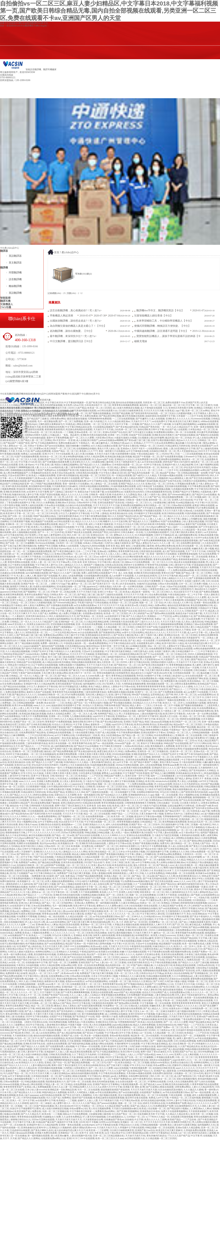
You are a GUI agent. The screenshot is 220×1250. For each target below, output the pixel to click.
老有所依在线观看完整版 (115, 624)
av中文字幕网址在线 (97, 481)
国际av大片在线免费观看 (137, 562)
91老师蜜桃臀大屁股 (125, 454)
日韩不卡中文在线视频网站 (102, 811)
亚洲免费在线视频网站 (170, 459)
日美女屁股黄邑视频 (109, 881)
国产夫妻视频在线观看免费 (56, 462)
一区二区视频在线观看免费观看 (36, 551)
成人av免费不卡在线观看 (121, 575)
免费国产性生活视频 (47, 546)
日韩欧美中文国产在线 (198, 586)
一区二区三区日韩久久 (162, 592)
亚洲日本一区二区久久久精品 (115, 979)
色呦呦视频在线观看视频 (22, 470)
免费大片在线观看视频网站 (174, 1111)
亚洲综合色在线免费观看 (138, 835)
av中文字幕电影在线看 (137, 451)
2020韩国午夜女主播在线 (71, 913)
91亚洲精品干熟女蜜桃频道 (97, 711)
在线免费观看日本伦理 (146, 459)
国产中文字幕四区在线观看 (57, 854)
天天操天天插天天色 (135, 1135)
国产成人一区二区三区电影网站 (57, 903)
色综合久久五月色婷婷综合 (186, 784)
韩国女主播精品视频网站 (66, 464)
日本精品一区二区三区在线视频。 (107, 900)
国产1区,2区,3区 (180, 924)
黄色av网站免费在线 (165, 546)
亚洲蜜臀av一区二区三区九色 (163, 922)
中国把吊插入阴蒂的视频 (119, 470)
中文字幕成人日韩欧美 (84, 786)
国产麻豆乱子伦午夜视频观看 (83, 670)
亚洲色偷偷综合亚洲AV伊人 (98, 635)
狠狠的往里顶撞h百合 (74, 678)
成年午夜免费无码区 (142, 1079)
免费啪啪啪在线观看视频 (155, 970)
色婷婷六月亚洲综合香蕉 (41, 887)
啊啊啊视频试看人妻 (29, 467)
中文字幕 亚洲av (81, 724)
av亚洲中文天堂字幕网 (38, 492)
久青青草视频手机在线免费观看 (126, 548)
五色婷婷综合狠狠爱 (20, 1130)
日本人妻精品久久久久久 (70, 565)
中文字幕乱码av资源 (35, 670)
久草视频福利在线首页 (40, 473)
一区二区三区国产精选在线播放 (38, 1106)
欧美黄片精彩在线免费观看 (137, 767)
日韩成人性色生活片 (43, 719)
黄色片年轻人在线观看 (203, 878)
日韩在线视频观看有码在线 (158, 492)
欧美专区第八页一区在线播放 (190, 746)
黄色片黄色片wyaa (169, 762)
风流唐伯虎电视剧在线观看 (79, 429)
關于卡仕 (163, 89)
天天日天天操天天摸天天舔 (144, 1089)
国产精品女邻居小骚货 (152, 849)
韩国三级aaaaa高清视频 (156, 721)
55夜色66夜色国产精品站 (116, 705)
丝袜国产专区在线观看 (140, 435)
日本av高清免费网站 (164, 443)
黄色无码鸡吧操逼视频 (51, 405)
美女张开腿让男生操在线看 (45, 1041)
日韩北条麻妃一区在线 (132, 532)
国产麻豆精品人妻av (29, 667)
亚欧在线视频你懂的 (28, 578)
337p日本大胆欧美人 (170, 792)
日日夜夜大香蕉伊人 (190, 803)
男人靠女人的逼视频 (187, 781)
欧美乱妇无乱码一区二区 (200, 822)
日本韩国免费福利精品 (188, 1071)
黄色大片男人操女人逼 (108, 448)
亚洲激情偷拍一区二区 (106, 654)
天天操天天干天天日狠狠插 (55, 410)
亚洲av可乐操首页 (159, 689)
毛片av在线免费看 (207, 554)
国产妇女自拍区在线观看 (87, 835)
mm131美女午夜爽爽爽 (148, 581)
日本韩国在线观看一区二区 (125, 464)
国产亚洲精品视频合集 (125, 908)
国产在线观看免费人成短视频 (60, 1046)
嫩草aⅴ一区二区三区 (81, 583)
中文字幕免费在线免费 (199, 486)
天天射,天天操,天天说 (19, 451)
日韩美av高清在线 (114, 565)
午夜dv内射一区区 (31, 581)
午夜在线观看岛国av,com (88, 841)
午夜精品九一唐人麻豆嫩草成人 (94, 443)
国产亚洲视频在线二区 (201, 973)
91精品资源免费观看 (142, 559)
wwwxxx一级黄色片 (130, 957)
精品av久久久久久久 (186, 440)
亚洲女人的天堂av (100, 1000)
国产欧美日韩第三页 (169, 987)
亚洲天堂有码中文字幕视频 (141, 1014)
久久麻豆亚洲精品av (15, 418)
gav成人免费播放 (119, 1076)
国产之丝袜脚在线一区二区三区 (145, 887)
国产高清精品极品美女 (45, 559)
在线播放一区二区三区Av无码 (188, 1073)
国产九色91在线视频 (204, 1081)
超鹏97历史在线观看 (194, 957)
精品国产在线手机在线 (170, 481)
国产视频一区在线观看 (107, 878)
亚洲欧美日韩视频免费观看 (88, 608)
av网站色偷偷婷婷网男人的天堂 (148, 911)
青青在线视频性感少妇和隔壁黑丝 (108, 519)
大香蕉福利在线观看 (189, 835)
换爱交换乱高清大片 (107, 751)
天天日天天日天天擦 (154, 410)
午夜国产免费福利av (46, 470)
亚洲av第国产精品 (55, 792)
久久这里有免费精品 (154, 873)
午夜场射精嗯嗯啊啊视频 (58, 519)
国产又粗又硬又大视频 (45, 884)
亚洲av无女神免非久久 (35, 619)
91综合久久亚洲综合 (93, 705)
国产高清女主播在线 (128, 446)
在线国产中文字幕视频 (60, 1016)
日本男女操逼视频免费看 (104, 497)
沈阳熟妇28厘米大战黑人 (37, 435)
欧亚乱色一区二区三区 (168, 719)
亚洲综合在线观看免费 (102, 992)
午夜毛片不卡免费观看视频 (34, 716)
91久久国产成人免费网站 (45, 613)
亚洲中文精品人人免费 (21, 600)
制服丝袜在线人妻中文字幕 (93, 470)
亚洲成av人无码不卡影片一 (133, 448)
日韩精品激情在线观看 (117, 529)
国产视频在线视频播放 (100, 413)
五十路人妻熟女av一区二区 (13, 446)
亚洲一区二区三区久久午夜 (23, 459)
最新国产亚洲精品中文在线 (70, 559)
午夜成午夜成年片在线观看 (66, 478)
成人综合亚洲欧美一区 (186, 865)
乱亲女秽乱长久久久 (80, 462)
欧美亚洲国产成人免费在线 (27, 1111)
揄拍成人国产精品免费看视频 (86, 738)
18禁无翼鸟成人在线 (143, 651)
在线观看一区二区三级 (120, 981)
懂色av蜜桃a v (210, 443)
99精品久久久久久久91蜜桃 (199, 859)
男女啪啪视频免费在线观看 (115, 800)
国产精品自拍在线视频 (14, 686)
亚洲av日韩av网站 (63, 554)
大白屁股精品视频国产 (104, 427)
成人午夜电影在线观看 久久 (153, 408)
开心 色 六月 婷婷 (120, 922)
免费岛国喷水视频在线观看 (120, 692)
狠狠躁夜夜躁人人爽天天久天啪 (39, 608)
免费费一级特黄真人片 (51, 643)
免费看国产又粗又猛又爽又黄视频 (74, 873)
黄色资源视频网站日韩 (201, 605)
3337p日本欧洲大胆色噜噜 (152, 524)
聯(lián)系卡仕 (41, 23)
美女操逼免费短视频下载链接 (90, 537)
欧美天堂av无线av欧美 (63, 473)
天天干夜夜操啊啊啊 (88, 892)
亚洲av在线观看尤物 (208, 535)
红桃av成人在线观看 (193, 510)
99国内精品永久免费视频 (186, 567)
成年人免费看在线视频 (179, 537)
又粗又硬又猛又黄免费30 (192, 738)
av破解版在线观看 (206, 424)
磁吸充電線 (140, 341)
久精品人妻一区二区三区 (44, 675)
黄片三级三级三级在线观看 (61, 657)
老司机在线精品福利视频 (153, 1100)
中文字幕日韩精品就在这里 (78, 427)
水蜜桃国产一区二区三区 (106, 846)
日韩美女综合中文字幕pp (87, 657)
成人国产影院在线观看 (173, 551)
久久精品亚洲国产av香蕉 (170, 905)
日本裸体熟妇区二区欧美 (88, 735)
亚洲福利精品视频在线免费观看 (89, 968)
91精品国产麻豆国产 (46, 1122)
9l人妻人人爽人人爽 (26, 575)
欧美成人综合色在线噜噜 (177, 973)
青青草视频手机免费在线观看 (189, 933)
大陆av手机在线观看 (176, 586)
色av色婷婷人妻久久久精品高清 (21, 1068)
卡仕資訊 (144, 89)
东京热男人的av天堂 (73, 405)
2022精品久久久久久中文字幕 (147, 703)
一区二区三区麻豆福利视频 (206, 1060)
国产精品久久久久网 (165, 876)
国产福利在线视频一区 (168, 597)
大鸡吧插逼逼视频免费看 (133, 684)
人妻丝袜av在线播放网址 (192, 987)
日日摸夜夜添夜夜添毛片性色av (57, 556)
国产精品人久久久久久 (96, 700)
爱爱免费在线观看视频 (201, 979)
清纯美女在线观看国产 (202, 446)
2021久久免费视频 (45, 502)
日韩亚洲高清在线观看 (87, 473)
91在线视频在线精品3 (171, 1035)
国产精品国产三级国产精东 (16, 443)
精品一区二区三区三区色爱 (116, 887)
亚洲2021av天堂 (22, 765)
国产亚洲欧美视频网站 (128, 1111)
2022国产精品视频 (121, 413)
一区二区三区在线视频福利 (42, 754)
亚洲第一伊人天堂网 (118, 435)
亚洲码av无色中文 (173, 813)
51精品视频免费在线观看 (45, 524)
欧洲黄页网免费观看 (13, 594)
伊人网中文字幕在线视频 (123, 781)
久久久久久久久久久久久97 (46, 832)
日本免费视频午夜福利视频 (144, 481)
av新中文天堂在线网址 (111, 556)
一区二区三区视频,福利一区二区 (199, 497)
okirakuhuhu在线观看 (165, 781)
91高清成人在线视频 (67, 778)
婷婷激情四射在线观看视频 (115, 841)
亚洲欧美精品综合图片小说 (103, 838)
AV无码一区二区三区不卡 (191, 697)
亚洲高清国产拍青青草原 (141, 619)
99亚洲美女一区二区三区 (152, 892)
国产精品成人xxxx (165, 865)
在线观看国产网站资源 (197, 678)
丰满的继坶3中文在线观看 (127, 1043)
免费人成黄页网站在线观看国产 (96, 573)
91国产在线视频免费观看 (26, 456)
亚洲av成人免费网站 (81, 519)
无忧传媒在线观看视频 (175, 486)
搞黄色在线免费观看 (57, 1043)
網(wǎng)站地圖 (26, 23)
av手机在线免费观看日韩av (106, 916)
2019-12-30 (198, 331)
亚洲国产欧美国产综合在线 (124, 611)
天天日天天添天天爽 (39, 1073)
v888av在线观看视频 (10, 648)
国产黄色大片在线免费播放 (202, 846)
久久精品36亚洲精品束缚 (96, 621)
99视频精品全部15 (91, 1041)
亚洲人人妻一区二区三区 (43, 562)
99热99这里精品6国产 (14, 654)
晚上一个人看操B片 (15, 616)
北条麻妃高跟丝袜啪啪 (32, 767)
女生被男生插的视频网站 (184, 424)
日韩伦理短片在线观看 (25, 421)
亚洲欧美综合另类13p (106, 1022)
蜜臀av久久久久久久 (124, 535)
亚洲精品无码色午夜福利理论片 (82, 681)
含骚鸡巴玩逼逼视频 (147, 583)
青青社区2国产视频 (170, 573)
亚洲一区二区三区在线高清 (205, 629)
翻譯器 (27, 89)
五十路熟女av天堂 (166, 1030)
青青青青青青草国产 (13, 1087)
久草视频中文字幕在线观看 (131, 1127)
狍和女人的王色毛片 (152, 600)
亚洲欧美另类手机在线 (98, 987)
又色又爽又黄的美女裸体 (182, 532)
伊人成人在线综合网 (202, 437)
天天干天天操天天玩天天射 (99, 665)
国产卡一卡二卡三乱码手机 (51, 532)
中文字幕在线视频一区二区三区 (100, 822)
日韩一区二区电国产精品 (12, 537)
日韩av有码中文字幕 (86, 502)
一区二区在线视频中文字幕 (122, 792)
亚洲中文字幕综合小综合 (167, 938)
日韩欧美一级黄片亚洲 (100, 494)
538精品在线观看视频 (188, 640)
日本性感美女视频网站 (51, 629)
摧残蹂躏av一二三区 (71, 627)
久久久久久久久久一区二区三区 (123, 913)
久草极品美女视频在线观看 (126, 924)
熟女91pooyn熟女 (62, 548)
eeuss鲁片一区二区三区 (81, 970)
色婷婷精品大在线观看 (98, 597)
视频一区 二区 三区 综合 (151, 602)
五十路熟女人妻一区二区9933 (175, 711)
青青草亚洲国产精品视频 (183, 727)
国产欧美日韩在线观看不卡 (155, 665)
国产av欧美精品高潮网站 (63, 841)
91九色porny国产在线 (102, 459)
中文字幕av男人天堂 (66, 562)
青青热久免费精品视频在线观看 (67, 711)
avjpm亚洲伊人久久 (181, 1060)
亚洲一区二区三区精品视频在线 (108, 1135)
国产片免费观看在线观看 (170, 692)
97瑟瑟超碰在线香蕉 (202, 565)
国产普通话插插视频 (139, 529)
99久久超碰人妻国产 (50, 627)
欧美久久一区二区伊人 (174, 703)
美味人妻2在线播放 (15, 1016)
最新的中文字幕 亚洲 (67, 1122)
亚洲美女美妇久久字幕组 (178, 629)
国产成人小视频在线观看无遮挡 (72, 884)
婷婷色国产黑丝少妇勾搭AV (176, 462)
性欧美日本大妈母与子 (61, 808)
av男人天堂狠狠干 (9, 467)
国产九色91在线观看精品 (52, 1038)
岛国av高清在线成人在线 (137, 746)
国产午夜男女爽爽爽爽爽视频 (151, 540)
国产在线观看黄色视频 (171, 456)
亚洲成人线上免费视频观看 (37, 1087)
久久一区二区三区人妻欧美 (153, 537)
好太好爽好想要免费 (133, 556)
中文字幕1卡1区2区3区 (30, 462)
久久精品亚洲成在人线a (40, 416)
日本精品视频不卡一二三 (187, 651)
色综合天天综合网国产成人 (105, 757)
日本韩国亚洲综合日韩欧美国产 (90, 1071)
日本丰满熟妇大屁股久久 (158, 727)
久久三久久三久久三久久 (206, 686)
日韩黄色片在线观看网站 (194, 481)
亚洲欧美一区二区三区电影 (19, 524)
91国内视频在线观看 (195, 513)
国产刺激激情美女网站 (110, 632)
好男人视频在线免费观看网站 (59, 881)
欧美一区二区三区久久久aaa (118, 911)
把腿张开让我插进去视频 (86, 638)
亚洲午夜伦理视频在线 (68, 475)
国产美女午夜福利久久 (23, 819)
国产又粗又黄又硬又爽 (78, 922)
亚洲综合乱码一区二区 (102, 535)
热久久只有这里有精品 (16, 835)
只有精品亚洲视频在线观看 (67, 857)
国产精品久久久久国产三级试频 (155, 424)
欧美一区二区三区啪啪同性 (197, 1027)
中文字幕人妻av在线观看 (165, 832)
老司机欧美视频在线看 (187, 657)
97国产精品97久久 (135, 519)
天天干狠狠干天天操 (50, 992)
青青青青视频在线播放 (128, 822)
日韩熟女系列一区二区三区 (63, 594)
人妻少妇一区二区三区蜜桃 (113, 962)
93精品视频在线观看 (35, 1081)
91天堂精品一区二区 (143, 857)
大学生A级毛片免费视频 (86, 881)
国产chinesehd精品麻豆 (179, 494)
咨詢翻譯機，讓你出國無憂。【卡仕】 (72, 331)
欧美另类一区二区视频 (122, 816)
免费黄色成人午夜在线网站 (81, 1022)
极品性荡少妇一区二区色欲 (178, 437)
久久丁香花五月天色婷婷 (84, 1054)
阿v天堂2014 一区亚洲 (64, 440)
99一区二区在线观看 (186, 432)
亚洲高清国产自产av (88, 962)
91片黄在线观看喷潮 (80, 867)
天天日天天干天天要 (134, 594)
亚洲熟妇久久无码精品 (67, 951)
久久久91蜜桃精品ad (182, 976)
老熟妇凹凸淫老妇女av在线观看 (173, 979)
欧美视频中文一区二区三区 (30, 881)
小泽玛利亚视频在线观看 (33, 1097)
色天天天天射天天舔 (62, 878)
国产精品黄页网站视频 (110, 416)
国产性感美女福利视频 (121, 884)
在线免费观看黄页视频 (160, 648)
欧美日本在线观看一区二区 (189, 546)
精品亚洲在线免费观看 (81, 1051)
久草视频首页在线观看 (63, 527)
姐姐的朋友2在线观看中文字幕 (160, 416)
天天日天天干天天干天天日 (34, 827)
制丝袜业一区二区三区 (51, 456)
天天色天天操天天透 (104, 454)
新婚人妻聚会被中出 (44, 611)
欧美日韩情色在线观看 (173, 513)
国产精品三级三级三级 (88, 594)
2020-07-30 (100, 315)
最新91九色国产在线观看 (39, 692)
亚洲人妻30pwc (26, 464)
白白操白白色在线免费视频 (78, 505)
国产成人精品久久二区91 (155, 1008)
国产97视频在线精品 (134, 984)
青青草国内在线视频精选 (189, 1014)
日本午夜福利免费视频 (55, 681)
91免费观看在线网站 (164, 432)
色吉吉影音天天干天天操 (186, 592)
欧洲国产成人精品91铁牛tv (118, 559)
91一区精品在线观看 (122, 475)
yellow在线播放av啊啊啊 (111, 440)
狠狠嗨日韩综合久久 (20, 1119)
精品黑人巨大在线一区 (171, 716)
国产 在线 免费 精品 (65, 876)
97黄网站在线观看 (157, 1081)
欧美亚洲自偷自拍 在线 (121, 513)
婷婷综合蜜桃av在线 (43, 795)
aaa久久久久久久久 (185, 1068)
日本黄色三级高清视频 (195, 954)
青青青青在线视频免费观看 (125, 405)
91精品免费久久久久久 (36, 697)
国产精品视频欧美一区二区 (40, 481)
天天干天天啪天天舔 (86, 592)
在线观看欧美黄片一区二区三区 (129, 527)
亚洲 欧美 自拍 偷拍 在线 (99, 805)
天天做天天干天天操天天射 (189, 662)
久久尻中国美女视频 (10, 505)
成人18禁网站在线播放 (182, 838)
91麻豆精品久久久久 (163, 946)
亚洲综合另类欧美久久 (49, 1027)
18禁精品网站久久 (192, 816)
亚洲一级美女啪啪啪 (203, 427)
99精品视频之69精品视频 (97, 832)
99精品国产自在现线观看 (28, 662)
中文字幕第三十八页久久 (61, 827)
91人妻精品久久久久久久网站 (73, 851)
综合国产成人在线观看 (176, 429)
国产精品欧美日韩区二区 (22, 1033)
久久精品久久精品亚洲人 (178, 1114)
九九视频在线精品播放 (81, 716)
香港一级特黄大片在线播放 (112, 451)
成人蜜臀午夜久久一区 (64, 1103)
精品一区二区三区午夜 (194, 716)
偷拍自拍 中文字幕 (19, 805)
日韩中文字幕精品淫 (164, 535)
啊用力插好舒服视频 (173, 867)
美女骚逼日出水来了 (164, 870)
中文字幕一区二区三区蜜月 (199, 405)
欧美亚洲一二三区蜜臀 (97, 1130)
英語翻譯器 (15, 256)
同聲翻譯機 (15, 272)
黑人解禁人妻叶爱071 (203, 665)
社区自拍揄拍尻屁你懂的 (119, 989)
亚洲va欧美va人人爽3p (47, 924)
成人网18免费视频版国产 (15, 473)
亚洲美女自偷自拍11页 (38, 624)
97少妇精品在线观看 (10, 730)
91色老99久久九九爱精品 (124, 494)
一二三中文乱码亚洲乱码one (62, 632)
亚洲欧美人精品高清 (68, 540)
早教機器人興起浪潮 (61, 315)
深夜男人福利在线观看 (32, 505)
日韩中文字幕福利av (32, 849)
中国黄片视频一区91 (78, 1025)
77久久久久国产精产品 (149, 497)
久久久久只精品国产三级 (45, 621)
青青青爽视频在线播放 (180, 665)
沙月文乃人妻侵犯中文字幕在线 (73, 513)
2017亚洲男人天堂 (34, 535)
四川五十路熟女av (30, 405)
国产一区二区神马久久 (132, 916)
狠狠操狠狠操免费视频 (172, 624)
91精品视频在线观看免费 (158, 976)
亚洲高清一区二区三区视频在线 (153, 751)
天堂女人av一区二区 (143, 1011)
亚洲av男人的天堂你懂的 (141, 919)
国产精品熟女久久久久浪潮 (40, 1019)
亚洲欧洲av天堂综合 (65, 502)
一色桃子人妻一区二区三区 (55, 508)
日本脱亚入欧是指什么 (173, 675)
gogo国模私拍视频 (65, 608)
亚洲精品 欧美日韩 (145, 781)
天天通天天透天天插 (43, 1014)
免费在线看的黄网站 (15, 692)
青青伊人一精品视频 (57, 797)
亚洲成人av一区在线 (141, 1033)
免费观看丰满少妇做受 (175, 681)
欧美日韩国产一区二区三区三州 (59, 448)
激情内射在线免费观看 (131, 1008)
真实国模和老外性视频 (40, 486)
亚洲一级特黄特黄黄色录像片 (90, 689)
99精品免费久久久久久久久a (87, 1087)
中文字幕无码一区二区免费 (64, 892)
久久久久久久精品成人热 (198, 700)
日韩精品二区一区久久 (21, 621)
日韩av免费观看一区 (200, 851)
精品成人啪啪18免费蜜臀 (84, 854)
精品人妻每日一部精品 (125, 467)
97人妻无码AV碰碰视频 (94, 1117)
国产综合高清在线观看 (190, 800)
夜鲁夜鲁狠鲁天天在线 (64, 416)
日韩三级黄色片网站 (153, 749)
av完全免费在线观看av (85, 605)
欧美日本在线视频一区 (60, 743)
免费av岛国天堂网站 (13, 670)
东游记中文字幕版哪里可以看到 (25, 1108)
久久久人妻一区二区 (77, 413)
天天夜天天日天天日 (130, 681)
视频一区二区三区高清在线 (111, 784)
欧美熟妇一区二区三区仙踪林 (123, 602)
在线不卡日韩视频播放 (131, 859)
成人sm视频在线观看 (136, 646)
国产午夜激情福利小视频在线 (150, 808)
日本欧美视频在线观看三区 (67, 1014)
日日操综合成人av (114, 767)
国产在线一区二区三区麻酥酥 (20, 543)
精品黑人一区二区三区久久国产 (44, 973)
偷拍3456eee (92, 646)
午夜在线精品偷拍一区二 (149, 454)
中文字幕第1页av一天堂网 (186, 667)
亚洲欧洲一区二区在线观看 (188, 735)
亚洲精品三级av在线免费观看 (182, 608)
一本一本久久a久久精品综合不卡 (176, 427)
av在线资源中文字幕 (20, 527)
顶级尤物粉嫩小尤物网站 (77, 446)
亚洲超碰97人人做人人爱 (56, 1051)
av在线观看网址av (114, 492)
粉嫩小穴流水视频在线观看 (133, 951)
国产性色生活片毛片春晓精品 (190, 827)
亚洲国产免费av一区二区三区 (171, 841)
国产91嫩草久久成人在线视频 (150, 418)
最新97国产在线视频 (196, 524)
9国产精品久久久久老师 (33, 1046)
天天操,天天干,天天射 (105, 770)
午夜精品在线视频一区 (152, 681)
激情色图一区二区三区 (159, 500)
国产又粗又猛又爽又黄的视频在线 (19, 546)
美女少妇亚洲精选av (111, 735)
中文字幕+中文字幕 (163, 919)
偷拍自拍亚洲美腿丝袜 (178, 605)
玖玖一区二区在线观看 (89, 1089)
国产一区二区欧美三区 (164, 657)
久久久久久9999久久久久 (22, 816)
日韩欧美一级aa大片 (22, 908)
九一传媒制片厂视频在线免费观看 (168, 700)
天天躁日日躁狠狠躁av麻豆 (125, 1108)
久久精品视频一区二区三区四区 (19, 597)
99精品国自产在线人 (175, 678)
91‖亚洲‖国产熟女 (80, 619)
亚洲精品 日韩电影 (203, 408)
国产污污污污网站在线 (200, 743)
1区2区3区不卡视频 (88, 1122)
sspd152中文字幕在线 (103, 716)
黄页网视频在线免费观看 (130, 510)
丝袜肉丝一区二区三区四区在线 (112, 786)
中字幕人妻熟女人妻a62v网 (66, 800)
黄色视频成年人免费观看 (162, 746)
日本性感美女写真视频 (90, 773)
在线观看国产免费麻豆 (25, 540)
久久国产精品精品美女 (189, 1046)
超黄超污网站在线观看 (203, 505)
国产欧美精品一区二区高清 (90, 616)
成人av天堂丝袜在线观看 (149, 462)
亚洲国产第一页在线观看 (26, 900)
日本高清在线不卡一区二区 (98, 405)
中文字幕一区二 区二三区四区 (44, 708)
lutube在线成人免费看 (36, 654)
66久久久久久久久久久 (137, 608)
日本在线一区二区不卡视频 (166, 705)
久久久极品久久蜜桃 (193, 1089)
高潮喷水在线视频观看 (27, 843)
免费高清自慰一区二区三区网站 (202, 959)
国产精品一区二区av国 (63, 835)
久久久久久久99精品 (10, 405)
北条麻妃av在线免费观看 (12, 573)
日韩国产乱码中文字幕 (42, 651)
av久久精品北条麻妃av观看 (104, 446)
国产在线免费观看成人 (130, 600)
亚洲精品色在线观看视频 (59, 732)
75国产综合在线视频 (43, 857)
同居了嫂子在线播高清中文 (100, 508)
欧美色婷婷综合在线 (122, 865)
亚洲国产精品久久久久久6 (131, 483)
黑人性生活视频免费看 (100, 1025)
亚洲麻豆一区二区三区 (131, 1122)
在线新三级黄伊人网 (194, 581)
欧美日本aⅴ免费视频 (22, 705)
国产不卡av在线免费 (153, 654)
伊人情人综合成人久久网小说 (178, 602)
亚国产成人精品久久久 (118, 740)
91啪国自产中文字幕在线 (203, 911)
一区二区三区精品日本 (175, 654)
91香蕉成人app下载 (174, 410)
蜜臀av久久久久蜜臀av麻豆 (109, 905)
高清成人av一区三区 (180, 1133)
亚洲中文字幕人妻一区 (11, 784)
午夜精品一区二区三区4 (38, 841)
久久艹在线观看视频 (143, 884)
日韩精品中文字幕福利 (86, 730)
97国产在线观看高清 (13, 867)
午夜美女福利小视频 (98, 703)
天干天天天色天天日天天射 (102, 797)
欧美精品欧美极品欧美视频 (118, 456)
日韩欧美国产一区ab (155, 586)
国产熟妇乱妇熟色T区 (34, 797)
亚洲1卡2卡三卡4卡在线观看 (56, 454)
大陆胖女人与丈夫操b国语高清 (18, 611)
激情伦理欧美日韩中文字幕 (151, 429)
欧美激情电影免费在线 (202, 711)
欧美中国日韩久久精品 (173, 643)
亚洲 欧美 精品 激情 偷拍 (118, 546)
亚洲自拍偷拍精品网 (13, 797)
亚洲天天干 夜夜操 (202, 778)
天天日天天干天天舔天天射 (93, 740)
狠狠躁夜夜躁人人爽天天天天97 (155, 924)
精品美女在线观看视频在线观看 (189, 562)
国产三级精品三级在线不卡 (63, 492)
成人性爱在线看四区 (54, 811)
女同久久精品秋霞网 (94, 456)
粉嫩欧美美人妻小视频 (203, 548)
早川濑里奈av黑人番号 (157, 900)
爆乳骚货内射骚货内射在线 (190, 884)
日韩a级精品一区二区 (150, 822)
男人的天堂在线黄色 (125, 583)
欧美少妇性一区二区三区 (108, 749)
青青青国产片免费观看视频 (58, 721)
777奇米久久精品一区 (158, 1117)
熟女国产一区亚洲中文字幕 (100, 954)
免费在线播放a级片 (67, 443)
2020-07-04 (114, 315)
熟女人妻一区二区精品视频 (87, 827)
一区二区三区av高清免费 (188, 619)
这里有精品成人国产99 (162, 694)
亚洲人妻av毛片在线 (101, 865)
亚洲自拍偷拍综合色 (166, 1025)
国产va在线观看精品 (10, 716)
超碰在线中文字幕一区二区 (88, 887)
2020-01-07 (198, 310)
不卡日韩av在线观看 (109, 1008)
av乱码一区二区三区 (81, 849)
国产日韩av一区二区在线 (12, 659)
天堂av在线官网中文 (18, 475)
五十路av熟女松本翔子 (172, 581)
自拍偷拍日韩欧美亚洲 (164, 1068)
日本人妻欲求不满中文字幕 (142, 719)
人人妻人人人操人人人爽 (158, 519)
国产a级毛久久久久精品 (144, 475)
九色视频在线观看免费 (182, 489)
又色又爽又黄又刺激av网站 (54, 673)
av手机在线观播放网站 (97, 981)
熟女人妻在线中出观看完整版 (182, 1125)
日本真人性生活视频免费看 (180, 1081)
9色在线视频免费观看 (172, 497)
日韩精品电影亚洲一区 (22, 483)
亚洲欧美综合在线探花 (49, 824)
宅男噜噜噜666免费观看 (99, 418)
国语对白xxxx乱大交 (148, 611)
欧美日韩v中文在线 (94, 559)
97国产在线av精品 (99, 819)
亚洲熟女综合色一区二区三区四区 (180, 635)
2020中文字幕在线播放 (17, 754)
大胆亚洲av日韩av (104, 437)
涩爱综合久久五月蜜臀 (126, 508)
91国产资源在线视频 (50, 494)
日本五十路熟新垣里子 (125, 462)
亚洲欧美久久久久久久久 (178, 418)
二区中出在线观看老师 (110, 670)
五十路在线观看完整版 (83, 732)
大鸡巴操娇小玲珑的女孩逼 (142, 1046)
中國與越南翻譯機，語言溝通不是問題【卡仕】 (161, 331)
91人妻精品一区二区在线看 (104, 483)
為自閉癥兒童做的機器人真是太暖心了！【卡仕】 (78, 326)
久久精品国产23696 (177, 927)
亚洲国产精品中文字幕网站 (186, 492)
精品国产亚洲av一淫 (170, 473)
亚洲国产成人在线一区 (102, 659)
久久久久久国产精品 (82, 548)
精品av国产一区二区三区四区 (193, 575)
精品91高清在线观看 (69, 924)
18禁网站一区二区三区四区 (106, 957)
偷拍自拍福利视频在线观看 (46, 1035)
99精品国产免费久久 (114, 776)
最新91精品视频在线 (167, 1046)
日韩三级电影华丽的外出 (113, 657)
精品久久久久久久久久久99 (74, 494)
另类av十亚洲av (35, 446)
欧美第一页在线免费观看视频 (63, 897)
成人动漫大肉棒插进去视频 (126, 408)
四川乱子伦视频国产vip (65, 510)
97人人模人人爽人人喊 (117, 689)
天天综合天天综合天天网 (126, 524)
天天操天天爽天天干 (143, 933)
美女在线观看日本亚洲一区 (106, 727)
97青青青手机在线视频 (156, 565)
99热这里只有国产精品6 (68, 567)
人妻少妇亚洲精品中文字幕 (182, 448)
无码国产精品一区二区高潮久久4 (137, 870)
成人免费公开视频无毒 (70, 613)
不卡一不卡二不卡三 (117, 778)
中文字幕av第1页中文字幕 (117, 1033)
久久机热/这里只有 (163, 965)
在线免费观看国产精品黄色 (32, 732)
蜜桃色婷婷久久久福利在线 (19, 884)
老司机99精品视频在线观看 (21, 778)
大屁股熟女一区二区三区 (164, 708)
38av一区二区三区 (156, 646)
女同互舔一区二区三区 (57, 970)
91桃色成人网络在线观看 (78, 424)
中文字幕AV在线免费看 (192, 759)
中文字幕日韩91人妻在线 (152, 913)
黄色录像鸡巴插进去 (101, 762)
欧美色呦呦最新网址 (10, 689)
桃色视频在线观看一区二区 (160, 684)
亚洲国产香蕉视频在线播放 (145, 843)
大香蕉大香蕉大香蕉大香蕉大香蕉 (94, 754)
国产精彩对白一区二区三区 (127, 665)
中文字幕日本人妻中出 (46, 565)
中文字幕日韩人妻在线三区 (111, 562)
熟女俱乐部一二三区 (54, 703)
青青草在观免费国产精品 (165, 559)
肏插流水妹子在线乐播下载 (91, 492)
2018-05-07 (85, 315)
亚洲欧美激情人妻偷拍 (72, 667)
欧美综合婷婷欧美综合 (86, 719)
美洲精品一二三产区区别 (50, 589)
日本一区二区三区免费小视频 (193, 583)
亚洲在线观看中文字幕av (153, 732)
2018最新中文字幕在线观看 (147, 513)
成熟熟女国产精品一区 (84, 749)
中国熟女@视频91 (172, 949)
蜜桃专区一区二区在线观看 (101, 1019)
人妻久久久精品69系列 (203, 1087)
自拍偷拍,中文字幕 (134, 1119)
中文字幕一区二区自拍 (76, 811)
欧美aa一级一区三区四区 (12, 786)
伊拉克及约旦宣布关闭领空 (197, 467)
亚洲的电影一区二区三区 (70, 621)
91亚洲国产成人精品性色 (28, 946)
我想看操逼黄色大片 (55, 1081)
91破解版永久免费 (51, 1117)
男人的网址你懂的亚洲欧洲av (170, 862)
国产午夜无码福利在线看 (12, 437)
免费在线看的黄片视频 (60, 789)
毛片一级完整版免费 (47, 421)
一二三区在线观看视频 (123, 418)
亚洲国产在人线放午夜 (32, 689)
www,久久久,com (42, 705)
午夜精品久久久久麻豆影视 (67, 651)
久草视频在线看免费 (185, 483)
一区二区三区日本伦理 (46, 513)
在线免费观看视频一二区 (98, 816)
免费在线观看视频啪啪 (208, 1041)
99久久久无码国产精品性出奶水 (122, 516)
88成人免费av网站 (104, 527)
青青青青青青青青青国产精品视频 (81, 1008)
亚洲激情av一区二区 (125, 716)
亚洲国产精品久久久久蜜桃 (179, 686)
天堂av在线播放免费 (78, 797)
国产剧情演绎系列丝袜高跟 (144, 413)
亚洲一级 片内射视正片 (95, 421)
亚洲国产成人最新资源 (165, 1071)
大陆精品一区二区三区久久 (138, 502)
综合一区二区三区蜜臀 (72, 700)
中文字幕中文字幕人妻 (24, 1122)
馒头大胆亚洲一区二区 (108, 662)
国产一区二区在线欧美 (124, 808)
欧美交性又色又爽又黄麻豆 (186, 421)
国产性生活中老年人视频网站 (77, 1095)
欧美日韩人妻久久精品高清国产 (129, 478)
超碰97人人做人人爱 (88, 1100)
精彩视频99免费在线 (180, 951)
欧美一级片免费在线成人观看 (121, 540)
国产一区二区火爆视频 (154, 859)
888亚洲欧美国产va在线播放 (50, 1008)
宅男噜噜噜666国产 (172, 816)
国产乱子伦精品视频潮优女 (44, 443)
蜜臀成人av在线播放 (31, 410)
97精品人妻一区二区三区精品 (155, 838)
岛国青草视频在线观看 (146, 819)
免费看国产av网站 (27, 862)
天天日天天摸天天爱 (172, 510)
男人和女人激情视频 (56, 413)
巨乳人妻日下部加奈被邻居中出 (125, 949)
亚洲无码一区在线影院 (98, 611)
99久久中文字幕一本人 (173, 887)
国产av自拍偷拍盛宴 (35, 437)
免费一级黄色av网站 (127, 497)
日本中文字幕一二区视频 (127, 424)
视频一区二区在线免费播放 (142, 895)
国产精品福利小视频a (177, 1108)
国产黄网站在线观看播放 (200, 730)
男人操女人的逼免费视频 (70, 575)
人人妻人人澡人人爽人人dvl (34, 730)
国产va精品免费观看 (41, 451)
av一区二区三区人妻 (187, 830)
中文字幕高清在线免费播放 (112, 1073)
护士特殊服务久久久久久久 (205, 1043)
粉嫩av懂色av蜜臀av (68, 989)
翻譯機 (44, 89)
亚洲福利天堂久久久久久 (164, 767)
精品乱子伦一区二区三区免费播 (108, 930)
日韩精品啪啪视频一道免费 (194, 473)
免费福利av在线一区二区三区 (120, 938)
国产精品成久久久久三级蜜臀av (95, 464)
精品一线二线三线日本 (86, 500)
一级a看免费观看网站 (97, 643)
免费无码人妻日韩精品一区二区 (175, 843)
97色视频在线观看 (152, 510)
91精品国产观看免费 (184, 968)
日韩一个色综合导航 (41, 911)
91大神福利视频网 (144, 535)
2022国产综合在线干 (94, 862)
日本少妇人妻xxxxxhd (62, 911)
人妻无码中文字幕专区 (148, 716)
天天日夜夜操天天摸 (57, 408)
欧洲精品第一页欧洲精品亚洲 (62, 1089)
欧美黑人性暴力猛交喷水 (196, 867)
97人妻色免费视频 (183, 797)
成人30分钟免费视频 (204, 1051)
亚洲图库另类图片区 (181, 1122)
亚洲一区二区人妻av (15, 529)
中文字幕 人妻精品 (100, 513)
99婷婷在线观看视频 (190, 719)
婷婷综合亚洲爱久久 (129, 846)
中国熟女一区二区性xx (186, 740)
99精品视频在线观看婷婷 (83, 662)
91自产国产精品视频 (144, 897)
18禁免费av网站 (58, 418)
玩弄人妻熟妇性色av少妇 (205, 892)
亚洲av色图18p (164, 724)
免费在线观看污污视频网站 (72, 665)
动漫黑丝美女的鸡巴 (134, 492)
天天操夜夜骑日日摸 (22, 1035)
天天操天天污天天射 (68, 740)
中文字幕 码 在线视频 (201, 1135)
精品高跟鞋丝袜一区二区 (139, 667)
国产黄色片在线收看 (187, 767)
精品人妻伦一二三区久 (141, 705)
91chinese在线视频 (200, 418)
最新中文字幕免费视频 (58, 437)
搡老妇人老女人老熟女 (65, 1005)
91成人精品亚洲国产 (208, 740)
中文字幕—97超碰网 (23, 559)
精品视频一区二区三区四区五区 (95, 475)
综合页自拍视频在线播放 (63, 537)
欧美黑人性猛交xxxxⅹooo (163, 935)
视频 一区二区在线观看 (166, 795)
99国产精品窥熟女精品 (44, 516)
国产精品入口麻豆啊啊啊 (12, 735)
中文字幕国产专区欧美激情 (111, 500)
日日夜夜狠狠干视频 (20, 521)
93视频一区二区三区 (94, 767)
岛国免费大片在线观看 (114, 608)
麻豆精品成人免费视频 (200, 924)
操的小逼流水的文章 (103, 908)
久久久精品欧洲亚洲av (119, 421)
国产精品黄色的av (20, 813)
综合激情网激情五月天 (186, 1106)
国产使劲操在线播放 (185, 435)
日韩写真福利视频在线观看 (83, 410)
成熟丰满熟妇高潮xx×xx (84, 1127)
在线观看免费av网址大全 (53, 1138)
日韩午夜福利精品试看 (137, 1133)
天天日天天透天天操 (170, 621)
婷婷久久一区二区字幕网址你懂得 (16, 570)
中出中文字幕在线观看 (30, 500)
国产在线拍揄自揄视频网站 (40, 529)
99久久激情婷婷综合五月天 (62, 616)
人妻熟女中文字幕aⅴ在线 (178, 646)
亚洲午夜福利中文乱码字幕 (114, 1046)
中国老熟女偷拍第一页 (53, 489)
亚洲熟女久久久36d (75, 792)
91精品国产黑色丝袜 (149, 427)
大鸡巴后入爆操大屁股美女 (117, 543)
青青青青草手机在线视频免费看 (67, 692)
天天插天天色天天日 (107, 1127)
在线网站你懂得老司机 (148, 792)
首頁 (56, 252)
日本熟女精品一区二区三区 (201, 429)
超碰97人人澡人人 (72, 589)
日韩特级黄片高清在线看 (122, 621)
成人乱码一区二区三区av (86, 556)
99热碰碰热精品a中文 (93, 589)
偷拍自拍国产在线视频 (27, 629)
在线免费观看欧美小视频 (151, 678)
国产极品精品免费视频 (49, 862)
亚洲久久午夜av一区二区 (110, 592)
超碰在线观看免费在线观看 (88, 640)
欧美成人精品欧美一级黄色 (136, 592)
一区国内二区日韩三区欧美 (75, 819)
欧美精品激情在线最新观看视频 (182, 540)
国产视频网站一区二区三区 (36, 592)
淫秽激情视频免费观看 (119, 481)
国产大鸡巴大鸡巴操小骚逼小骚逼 (169, 981)
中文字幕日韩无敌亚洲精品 (118, 651)
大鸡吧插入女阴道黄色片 (181, 589)
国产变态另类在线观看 (200, 478)
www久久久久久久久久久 (171, 611)
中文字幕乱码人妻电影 (98, 1076)
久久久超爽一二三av (24, 924)
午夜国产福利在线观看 (79, 659)
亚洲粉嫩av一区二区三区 (33, 408)
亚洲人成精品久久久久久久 (175, 578)
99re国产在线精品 (140, 694)
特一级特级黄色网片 (209, 765)
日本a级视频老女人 (116, 1117)
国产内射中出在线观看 (57, 670)
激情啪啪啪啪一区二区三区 (206, 797)
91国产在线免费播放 (171, 521)
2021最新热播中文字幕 (172, 824)
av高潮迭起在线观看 (182, 648)
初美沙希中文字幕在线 (84, 905)
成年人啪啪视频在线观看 (24, 532)
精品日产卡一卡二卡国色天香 (73, 524)
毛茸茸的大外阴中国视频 (139, 638)
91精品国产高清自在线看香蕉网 (56, 578)
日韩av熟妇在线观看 (181, 505)
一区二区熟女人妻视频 (142, 1027)
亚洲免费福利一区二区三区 (99, 678)
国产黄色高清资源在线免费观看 (75, 459)
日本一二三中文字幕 (86, 551)
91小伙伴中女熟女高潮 (202, 537)
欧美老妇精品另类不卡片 (35, 789)
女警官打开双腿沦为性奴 (108, 578)
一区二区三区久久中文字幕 (86, 554)
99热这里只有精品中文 (19, 665)
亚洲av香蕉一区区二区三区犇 (105, 927)
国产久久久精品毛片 (136, 616)
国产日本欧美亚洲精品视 (39, 724)
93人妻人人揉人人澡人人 (59, 784)
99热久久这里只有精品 (132, 789)
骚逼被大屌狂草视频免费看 (144, 979)
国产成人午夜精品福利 (112, 1041)
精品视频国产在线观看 (42, 521)
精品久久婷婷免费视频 (206, 838)
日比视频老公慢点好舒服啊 (151, 437)
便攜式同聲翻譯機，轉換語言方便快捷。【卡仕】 (162, 326)
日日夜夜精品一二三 (202, 900)
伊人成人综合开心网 (35, 922)
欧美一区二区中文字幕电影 (123, 581)
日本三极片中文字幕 (74, 635)
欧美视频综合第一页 (68, 843)
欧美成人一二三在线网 (40, 935)
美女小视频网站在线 (189, 795)
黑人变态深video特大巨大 (67, 1106)
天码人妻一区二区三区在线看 (136, 738)
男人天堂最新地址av (187, 451)
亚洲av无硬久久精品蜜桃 (187, 1127)
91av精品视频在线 (185, 502)
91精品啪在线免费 (91, 803)
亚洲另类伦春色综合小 (37, 616)
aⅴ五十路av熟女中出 (106, 510)
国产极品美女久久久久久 (24, 694)
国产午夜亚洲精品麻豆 (64, 551)
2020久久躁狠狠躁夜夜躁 (200, 654)
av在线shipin (31, 424)
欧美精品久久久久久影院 (31, 1062)
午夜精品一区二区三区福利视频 (185, 1097)
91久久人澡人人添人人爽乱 (114, 554)
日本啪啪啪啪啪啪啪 (139, 689)
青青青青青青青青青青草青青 (150, 686)
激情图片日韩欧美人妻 (21, 586)
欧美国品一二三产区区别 (90, 776)
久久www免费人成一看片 (98, 675)
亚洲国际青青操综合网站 (136, 1041)
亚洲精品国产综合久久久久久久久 (132, 797)
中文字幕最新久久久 (203, 757)
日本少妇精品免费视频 (185, 1041)
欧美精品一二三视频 (66, 1100)
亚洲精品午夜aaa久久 (121, 443)
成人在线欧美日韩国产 (87, 440)
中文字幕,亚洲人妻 (44, 464)
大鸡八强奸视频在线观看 (105, 1095)
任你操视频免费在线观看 (96, 575)
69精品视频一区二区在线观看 (180, 873)
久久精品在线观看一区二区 (95, 857)
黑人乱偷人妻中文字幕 (56, 659)
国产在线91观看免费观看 (89, 1005)
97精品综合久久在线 (129, 1125)
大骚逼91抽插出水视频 (125, 437)
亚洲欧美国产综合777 (48, 459)
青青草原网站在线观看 (19, 562)
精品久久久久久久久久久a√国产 (29, 413)
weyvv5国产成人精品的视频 (127, 992)
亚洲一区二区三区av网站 (197, 410)
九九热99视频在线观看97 (156, 532)
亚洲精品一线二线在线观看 (51, 916)
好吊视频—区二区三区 (41, 1003)
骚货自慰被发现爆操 (77, 418)
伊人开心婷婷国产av (139, 613)
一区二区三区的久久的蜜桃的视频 (175, 413)
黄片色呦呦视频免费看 (93, 1014)
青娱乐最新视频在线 (182, 789)
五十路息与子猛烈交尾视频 (96, 781)
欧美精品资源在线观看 (184, 965)
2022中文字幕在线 (81, 1003)
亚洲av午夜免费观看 (81, 757)
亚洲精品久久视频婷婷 (157, 478)
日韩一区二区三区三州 (186, 1057)
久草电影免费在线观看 (195, 1130)
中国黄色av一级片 (178, 730)
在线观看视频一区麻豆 (197, 887)
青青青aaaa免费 (171, 765)
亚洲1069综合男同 (173, 749)
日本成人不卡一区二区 (30, 995)
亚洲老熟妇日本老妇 (150, 1111)
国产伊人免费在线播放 (87, 416)
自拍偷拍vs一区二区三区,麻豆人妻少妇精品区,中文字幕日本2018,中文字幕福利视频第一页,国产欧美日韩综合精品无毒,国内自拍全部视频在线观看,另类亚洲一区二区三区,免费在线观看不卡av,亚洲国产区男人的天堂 (109, 10)
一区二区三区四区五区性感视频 (149, 570)
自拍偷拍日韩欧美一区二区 (162, 451)
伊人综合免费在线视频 (156, 594)
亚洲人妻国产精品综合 (195, 659)
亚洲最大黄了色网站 (39, 749)
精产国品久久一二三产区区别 (183, 689)
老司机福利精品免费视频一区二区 (80, 830)
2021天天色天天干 (38, 638)
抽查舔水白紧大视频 (54, 981)
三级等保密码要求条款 (80, 467)
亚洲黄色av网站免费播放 (169, 854)
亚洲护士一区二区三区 (146, 692)
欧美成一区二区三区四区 (99, 408)
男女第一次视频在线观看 (96, 1035)
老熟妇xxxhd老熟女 (74, 981)
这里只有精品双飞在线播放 (150, 486)
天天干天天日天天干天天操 (106, 505)
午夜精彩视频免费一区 (140, 1068)
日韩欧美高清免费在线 (60, 1054)
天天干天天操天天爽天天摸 (48, 1079)
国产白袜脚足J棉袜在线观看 (72, 1076)
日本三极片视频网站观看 (206, 464)
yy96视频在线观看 (81, 1000)
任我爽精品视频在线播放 (93, 895)
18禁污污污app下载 (60, 583)
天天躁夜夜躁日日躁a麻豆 (64, 486)
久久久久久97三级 (139, 800)
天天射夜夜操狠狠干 (24, 478)
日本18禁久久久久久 (124, 954)
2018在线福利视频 (121, 754)
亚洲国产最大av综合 (145, 1130)
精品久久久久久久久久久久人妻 (159, 556)
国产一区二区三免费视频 (70, 421)
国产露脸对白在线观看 (207, 435)
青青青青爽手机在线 (128, 551)
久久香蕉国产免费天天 (94, 938)
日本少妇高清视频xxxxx (39, 711)
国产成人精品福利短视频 (69, 1033)
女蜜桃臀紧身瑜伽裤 (187, 554)
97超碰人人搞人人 (86, 510)
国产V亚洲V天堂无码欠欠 (103, 1038)
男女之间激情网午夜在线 (115, 640)
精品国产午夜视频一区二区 (146, 456)
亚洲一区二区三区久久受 (126, 973)
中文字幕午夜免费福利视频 (93, 516)
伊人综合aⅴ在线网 (163, 784)
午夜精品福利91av (175, 524)
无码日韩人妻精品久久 (96, 694)
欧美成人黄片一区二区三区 (92, 778)
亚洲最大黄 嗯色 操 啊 (134, 1087)
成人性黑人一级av (164, 567)
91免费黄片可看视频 (71, 708)
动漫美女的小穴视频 (15, 640)
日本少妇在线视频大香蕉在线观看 (140, 905)
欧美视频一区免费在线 (82, 846)
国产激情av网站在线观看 (162, 613)
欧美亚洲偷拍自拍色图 (53, 427)
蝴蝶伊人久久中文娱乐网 (115, 521)
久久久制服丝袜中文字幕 (167, 897)
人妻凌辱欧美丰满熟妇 (56, 1025)
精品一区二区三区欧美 (42, 1005)
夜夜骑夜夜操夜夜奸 (55, 429)
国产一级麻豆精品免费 (161, 1041)
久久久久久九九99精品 (139, 697)
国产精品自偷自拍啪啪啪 (164, 830)
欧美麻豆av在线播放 (206, 873)
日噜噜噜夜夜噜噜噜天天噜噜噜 (179, 508)
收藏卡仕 (4, 23)
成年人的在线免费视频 (151, 765)
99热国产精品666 (188, 938)
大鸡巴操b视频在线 (53, 678)
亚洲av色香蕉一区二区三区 (87, 432)
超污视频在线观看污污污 (189, 1011)
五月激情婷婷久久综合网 (177, 911)
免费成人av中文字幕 (184, 919)
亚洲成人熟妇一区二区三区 (117, 876)
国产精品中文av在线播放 (204, 494)
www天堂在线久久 (17, 624)
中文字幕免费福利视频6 (128, 732)
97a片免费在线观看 (204, 508)
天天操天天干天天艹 (141, 421)
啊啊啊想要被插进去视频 (66, 1060)
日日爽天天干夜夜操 (31, 556)
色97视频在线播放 (158, 608)
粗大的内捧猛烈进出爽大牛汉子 (144, 624)
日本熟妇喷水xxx (152, 916)
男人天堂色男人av (25, 919)
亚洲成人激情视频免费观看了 (57, 648)
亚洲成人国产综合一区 (76, 703)
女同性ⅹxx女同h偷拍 (109, 1122)
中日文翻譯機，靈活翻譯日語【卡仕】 (72, 341)
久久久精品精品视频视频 (18, 651)
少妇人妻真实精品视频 (193, 521)
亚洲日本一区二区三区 (181, 751)
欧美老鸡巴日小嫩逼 (48, 540)
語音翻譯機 (15, 279)
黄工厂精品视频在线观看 (27, 643)
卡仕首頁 (9, 89)
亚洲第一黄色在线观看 (205, 602)
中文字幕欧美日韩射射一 (112, 746)
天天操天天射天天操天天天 (182, 1016)
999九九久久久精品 (137, 589)
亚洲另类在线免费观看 (137, 759)
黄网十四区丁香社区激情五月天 (70, 805)
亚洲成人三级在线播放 (41, 800)
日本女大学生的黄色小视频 (131, 851)
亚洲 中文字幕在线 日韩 (42, 776)
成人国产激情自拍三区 (185, 1076)
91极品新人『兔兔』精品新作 (64, 435)
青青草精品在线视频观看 (123, 675)
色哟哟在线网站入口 (45, 951)
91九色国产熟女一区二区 (111, 889)
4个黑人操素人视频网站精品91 (113, 719)
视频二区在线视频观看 (84, 578)
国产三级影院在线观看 (33, 429)
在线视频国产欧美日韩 (68, 470)
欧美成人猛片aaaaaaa (27, 1095)
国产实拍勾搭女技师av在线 (93, 540)
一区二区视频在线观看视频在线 (101, 489)
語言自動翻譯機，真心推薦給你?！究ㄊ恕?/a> (76, 310)
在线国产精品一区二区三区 (65, 451)
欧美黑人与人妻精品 (41, 527)
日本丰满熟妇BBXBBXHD (196, 475)
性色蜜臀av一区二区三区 (115, 1005)
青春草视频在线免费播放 (113, 995)
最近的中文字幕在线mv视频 (147, 816)
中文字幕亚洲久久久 (104, 970)
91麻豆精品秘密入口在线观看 (14, 800)
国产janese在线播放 (54, 446)
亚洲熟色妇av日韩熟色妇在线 (163, 800)
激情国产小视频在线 (94, 565)
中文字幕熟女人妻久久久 (205, 413)
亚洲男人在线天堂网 (75, 489)
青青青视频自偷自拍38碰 (141, 786)
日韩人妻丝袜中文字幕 (179, 565)
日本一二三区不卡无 (168, 470)
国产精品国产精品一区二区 (153, 516)
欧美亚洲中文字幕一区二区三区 (37, 510)
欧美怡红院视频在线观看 (126, 678)
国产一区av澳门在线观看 (159, 889)
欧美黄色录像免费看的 (161, 529)
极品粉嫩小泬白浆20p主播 (188, 443)
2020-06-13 (114, 331)
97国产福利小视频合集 (142, 965)
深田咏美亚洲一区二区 (148, 467)
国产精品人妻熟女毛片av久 (145, 543)
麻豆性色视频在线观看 (133, 416)
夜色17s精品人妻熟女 (98, 686)
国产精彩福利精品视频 (93, 529)
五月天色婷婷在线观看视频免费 (70, 481)
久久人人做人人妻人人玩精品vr (84, 995)
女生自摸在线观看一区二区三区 (200, 675)
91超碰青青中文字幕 (169, 627)
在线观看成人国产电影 (189, 895)
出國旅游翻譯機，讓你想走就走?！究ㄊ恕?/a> (76, 320)
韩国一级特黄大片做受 (131, 878)
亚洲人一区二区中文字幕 (20, 857)
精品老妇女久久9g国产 (206, 589)
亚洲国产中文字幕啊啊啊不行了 (117, 570)
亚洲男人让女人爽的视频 (186, 1054)
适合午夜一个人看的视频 (126, 659)
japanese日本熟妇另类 (11, 592)
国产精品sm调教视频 (198, 927)
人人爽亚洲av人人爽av (102, 867)
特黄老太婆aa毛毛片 (13, 435)
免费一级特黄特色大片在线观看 (27, 681)
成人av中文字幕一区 (139, 554)
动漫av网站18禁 (68, 965)
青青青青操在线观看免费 (29, 1117)
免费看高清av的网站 (53, 635)
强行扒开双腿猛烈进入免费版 (72, 686)
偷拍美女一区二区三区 (151, 405)
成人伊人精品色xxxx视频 (205, 789)
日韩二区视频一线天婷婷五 (198, 824)
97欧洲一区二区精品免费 (63, 592)
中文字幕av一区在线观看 (87, 1046)
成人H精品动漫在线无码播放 (56, 662)
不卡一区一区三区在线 (88, 697)
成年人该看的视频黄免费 (204, 1095)
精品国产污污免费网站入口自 (159, 984)
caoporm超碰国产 (32, 646)
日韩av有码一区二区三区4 (57, 846)
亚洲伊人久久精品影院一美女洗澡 (190, 529)
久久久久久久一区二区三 (145, 470)
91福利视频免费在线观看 (123, 486)
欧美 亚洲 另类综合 (87, 562)
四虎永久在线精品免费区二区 (61, 713)
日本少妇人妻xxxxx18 (46, 919)
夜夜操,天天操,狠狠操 (70, 1041)
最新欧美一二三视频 (100, 724)
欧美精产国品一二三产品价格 (182, 1119)
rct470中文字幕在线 (208, 781)
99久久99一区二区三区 (78, 535)
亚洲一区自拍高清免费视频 (89, 624)
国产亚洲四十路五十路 (61, 749)
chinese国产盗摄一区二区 (126, 743)
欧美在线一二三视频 (63, 432)
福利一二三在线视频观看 (185, 527)
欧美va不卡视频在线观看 (20, 1049)
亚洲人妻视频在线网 (102, 873)
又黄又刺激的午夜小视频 (107, 629)
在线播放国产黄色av (46, 597)
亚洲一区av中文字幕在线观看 (71, 597)
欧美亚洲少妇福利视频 (169, 1019)
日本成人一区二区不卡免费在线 (78, 629)
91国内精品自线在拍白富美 (112, 638)
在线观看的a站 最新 (158, 448)
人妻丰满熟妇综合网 (164, 995)
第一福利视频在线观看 (107, 903)
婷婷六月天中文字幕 (112, 1087)
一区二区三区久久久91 (162, 562)
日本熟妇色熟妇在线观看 (200, 1000)
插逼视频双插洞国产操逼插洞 (115, 1089)
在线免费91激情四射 (190, 543)
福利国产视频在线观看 (149, 711)
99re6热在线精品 (14, 789)
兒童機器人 (6, 304)
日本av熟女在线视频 (54, 505)
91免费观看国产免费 (176, 1103)
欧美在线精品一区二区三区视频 (202, 681)
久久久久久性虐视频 (132, 749)
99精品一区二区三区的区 (152, 446)
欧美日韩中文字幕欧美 (174, 713)
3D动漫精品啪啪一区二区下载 (70, 586)
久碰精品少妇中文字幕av (34, 657)
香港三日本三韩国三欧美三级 (120, 862)
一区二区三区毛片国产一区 (104, 1062)
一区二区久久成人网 (87, 713)
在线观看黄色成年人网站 (149, 643)
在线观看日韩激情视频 (182, 1117)
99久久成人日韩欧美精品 (31, 981)
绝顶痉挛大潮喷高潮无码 (28, 489)
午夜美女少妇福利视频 (27, 965)
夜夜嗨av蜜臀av (31, 567)
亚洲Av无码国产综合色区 (115, 432)
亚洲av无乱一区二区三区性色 (159, 483)
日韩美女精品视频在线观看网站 (94, 486)
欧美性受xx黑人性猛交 (136, 605)
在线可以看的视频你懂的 (163, 440)
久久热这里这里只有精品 (130, 489)
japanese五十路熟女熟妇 (99, 586)
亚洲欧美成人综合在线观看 (23, 997)
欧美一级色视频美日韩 (89, 795)
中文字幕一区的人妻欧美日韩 (147, 989)
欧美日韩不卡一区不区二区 (82, 673)
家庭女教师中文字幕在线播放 (88, 911)
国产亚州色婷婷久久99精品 (202, 770)
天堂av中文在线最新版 (74, 581)
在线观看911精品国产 (19, 803)
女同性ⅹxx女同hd (183, 757)
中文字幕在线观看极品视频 (157, 489)
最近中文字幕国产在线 (121, 857)
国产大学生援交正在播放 (140, 432)
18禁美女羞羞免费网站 (185, 684)
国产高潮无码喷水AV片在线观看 (45, 813)
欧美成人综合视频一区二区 (152, 1108)
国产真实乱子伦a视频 (33, 889)
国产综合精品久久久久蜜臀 (193, 597)
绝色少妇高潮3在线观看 (191, 786)
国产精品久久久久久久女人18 (77, 870)
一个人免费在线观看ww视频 (180, 570)
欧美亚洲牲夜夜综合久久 (188, 876)
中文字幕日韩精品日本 (45, 873)
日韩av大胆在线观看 (168, 583)
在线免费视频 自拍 (186, 708)
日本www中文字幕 (192, 456)
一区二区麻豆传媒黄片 (165, 1011)
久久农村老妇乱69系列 (146, 575)
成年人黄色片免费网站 (34, 605)
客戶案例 (125, 89)
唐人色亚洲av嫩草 (144, 938)
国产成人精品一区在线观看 (141, 640)
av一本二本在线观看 (13, 424)
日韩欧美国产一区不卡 (196, 611)
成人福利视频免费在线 (186, 535)
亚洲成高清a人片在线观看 (105, 600)
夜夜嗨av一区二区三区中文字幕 (95, 924)
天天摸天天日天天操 (209, 567)
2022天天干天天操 (207, 451)
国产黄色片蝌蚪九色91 (42, 1130)
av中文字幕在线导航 (13, 535)
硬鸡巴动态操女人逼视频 (204, 1133)
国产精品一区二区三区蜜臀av (28, 448)
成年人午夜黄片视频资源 (101, 524)
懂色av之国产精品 (136, 730)
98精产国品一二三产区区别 (124, 813)
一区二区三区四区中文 (200, 849)
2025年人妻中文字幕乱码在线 (134, 662)
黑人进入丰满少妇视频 (82, 454)
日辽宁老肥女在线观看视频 (21, 565)
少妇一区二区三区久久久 (78, 865)
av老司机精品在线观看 (51, 1095)
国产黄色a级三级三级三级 (137, 440)
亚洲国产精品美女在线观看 (78, 532)
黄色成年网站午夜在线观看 (19, 1014)
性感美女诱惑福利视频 (30, 913)
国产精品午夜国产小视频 (146, 762)
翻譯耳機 (62, 89)
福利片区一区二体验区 (41, 1103)
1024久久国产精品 (77, 408)
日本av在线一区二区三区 (40, 432)
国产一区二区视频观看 (194, 1035)
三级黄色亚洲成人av (158, 589)
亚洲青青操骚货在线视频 (82, 770)
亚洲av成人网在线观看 (31, 1084)
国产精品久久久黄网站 (29, 1138)
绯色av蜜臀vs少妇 (131, 578)
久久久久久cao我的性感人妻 (54, 467)
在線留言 (13, 23)
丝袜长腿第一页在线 (152, 1000)
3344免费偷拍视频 (206, 930)
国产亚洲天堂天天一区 (104, 583)
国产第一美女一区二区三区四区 (107, 648)
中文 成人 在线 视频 (123, 573)
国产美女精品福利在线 (127, 427)
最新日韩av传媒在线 (102, 808)
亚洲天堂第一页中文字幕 (112, 646)
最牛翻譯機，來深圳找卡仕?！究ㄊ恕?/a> (73, 336)
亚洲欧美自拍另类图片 (163, 435)
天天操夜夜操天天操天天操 (197, 989)
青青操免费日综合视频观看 (25, 938)
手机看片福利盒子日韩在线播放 (92, 602)
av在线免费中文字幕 (162, 421)
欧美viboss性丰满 (163, 673)
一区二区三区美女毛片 (102, 424)
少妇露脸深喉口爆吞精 (102, 462)
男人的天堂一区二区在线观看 (76, 497)
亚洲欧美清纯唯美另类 (14, 492)
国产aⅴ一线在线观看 (103, 743)
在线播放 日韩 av (119, 619)
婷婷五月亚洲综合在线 (36, 1022)
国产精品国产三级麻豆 (38, 418)
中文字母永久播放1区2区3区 (113, 473)
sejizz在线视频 (121, 1068)
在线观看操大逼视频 (196, 703)
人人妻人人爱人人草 (162, 638)
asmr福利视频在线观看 (36, 573)
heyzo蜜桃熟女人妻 (178, 478)
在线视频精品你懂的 (86, 448)
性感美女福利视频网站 (44, 586)
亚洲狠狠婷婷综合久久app (141, 795)
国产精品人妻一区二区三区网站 (36, 440)
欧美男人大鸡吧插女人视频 (81, 1092)
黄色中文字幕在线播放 (152, 743)
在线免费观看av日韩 (185, 930)
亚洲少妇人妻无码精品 (30, 903)
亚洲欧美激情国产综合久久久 (145, 754)
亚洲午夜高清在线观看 (16, 486)
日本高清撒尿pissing (75, 646)
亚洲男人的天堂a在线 (182, 500)
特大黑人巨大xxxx (188, 765)
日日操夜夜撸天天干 (176, 913)
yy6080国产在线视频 (54, 865)
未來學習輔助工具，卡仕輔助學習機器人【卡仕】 (164, 320)
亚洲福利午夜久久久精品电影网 (177, 464)
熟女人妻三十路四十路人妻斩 (152, 494)
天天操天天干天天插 (103, 429)
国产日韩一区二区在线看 (20, 516)
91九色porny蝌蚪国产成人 (159, 527)
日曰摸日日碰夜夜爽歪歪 (130, 410)
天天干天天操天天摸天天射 (56, 849)
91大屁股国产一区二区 (172, 659)
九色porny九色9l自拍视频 (92, 546)
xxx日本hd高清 (48, 567)
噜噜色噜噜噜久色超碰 (140, 708)
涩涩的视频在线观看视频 (62, 624)
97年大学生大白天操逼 (32, 773)
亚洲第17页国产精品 (134, 721)
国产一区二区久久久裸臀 (82, 437)
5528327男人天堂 (170, 454)
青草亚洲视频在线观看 (116, 589)
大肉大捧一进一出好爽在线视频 (128, 586)
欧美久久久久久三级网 (155, 1119)
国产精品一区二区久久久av (71, 675)
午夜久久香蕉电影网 (173, 600)
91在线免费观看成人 (207, 708)
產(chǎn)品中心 (84, 89)
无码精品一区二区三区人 (178, 732)
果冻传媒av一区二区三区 (73, 1049)
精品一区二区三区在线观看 (97, 813)
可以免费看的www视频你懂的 (134, 881)
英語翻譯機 (15, 293)
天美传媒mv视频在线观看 (169, 475)
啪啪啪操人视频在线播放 (45, 600)
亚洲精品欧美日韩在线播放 (140, 567)
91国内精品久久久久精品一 (77, 762)
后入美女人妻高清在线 (192, 621)
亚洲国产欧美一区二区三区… (35, 583)
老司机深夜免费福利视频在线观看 (74, 600)
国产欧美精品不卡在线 (153, 959)
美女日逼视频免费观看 (129, 1095)
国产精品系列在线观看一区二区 (143, 473)
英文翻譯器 (15, 262)
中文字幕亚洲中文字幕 (19, 548)
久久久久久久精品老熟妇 (23, 927)
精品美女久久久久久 (155, 632)
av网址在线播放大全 (182, 616)
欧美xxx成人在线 (43, 478)
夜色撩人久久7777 (88, 451)
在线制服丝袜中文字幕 (133, 670)
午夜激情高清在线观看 (119, 700)
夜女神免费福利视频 (73, 456)
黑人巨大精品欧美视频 (50, 1030)
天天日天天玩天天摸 (150, 578)
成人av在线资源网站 (56, 922)
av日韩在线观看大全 (107, 410)
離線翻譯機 (15, 286)
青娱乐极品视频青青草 (121, 597)
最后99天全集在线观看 (136, 1097)
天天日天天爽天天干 (22, 613)
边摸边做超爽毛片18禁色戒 (181, 805)
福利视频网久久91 (92, 684)
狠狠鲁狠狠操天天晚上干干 (19, 832)
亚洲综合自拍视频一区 (130, 959)
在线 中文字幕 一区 (118, 708)
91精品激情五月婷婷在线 (177, 446)
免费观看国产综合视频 (90, 897)
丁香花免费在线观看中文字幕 (20, 502)
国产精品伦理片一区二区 (177, 811)
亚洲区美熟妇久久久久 (94, 824)
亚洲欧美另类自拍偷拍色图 (93, 435)
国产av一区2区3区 (139, 922)
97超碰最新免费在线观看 (12, 743)
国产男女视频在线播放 (120, 703)
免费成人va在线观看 (31, 454)
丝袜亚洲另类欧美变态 (138, 962)
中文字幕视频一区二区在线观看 (192, 556)
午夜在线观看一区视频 (34, 970)
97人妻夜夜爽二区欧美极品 (24, 987)
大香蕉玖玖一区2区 (192, 854)
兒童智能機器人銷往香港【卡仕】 (153, 315)
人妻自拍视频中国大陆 (151, 713)
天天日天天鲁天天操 (202, 646)
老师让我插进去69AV (71, 803)
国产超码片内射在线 (31, 648)
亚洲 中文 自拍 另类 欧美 (91, 1133)
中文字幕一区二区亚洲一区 (129, 811)
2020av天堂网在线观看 (127, 765)
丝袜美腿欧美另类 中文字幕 (150, 1114)
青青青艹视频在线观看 (46, 989)
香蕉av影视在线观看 (120, 1035)
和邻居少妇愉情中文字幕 (149, 675)
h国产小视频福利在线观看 (79, 727)
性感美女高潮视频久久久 (15, 638)
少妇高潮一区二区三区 (125, 429)
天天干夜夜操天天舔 (31, 427)
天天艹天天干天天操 (195, 551)
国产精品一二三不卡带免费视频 (96, 478)
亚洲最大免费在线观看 (48, 781)
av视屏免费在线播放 (50, 667)
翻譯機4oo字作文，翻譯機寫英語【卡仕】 (160, 310)
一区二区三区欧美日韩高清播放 (117, 897)
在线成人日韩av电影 (93, 543)
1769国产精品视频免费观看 (47, 483)
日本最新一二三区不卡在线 (189, 416)
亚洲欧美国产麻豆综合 (55, 759)
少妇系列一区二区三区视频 (68, 543)
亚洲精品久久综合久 (124, 459)
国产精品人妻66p (183, 778)
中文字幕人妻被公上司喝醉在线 (186, 519)
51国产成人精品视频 (105, 732)
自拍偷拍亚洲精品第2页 (130, 654)
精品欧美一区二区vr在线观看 (145, 1035)
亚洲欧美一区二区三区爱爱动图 (27, 751)
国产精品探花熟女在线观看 (177, 548)
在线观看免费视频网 (99, 949)
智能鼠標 (5, 297)
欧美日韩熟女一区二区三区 (157, 505)
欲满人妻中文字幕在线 (120, 694)
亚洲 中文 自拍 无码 (109, 681)
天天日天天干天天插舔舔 (82, 654)
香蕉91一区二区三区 (29, 627)
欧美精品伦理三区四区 (14, 724)
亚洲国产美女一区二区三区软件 (28, 721)
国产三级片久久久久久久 (147, 621)
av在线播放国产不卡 (18, 935)
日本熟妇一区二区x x (130, 629)
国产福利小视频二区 (43, 908)
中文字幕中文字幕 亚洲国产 (54, 838)
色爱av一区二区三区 (165, 619)
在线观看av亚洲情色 (93, 613)
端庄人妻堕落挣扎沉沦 (55, 535)
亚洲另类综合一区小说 (23, 989)
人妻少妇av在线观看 (29, 930)
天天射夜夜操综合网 (93, 1119)
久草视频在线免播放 (73, 767)
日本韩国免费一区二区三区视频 (135, 757)
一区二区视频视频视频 (14, 1019)
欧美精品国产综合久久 (140, 827)
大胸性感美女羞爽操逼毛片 (51, 424)
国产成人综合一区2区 (102, 467)
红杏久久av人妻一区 (62, 1087)
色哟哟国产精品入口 (43, 554)
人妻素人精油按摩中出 (49, 997)
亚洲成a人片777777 (143, 443)
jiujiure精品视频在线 (122, 1025)
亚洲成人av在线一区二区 (12, 962)
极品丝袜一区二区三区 (174, 405)
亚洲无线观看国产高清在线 (111, 502)
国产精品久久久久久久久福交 (28, 757)
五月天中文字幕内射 (168, 575)
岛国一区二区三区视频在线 (55, 1111)
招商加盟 (106, 89)
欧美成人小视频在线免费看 (42, 475)
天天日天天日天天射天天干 (119, 1030)
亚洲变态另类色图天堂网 (180, 408)
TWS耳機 (5, 307)
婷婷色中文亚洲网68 (134, 565)
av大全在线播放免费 (88, 632)
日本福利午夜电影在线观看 (189, 1030)
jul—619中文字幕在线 (150, 464)
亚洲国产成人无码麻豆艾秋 (57, 1000)
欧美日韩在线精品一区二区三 (103, 851)
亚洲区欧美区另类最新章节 (186, 638)
